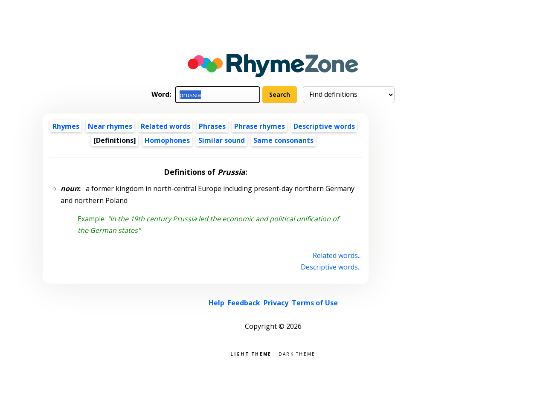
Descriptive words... (331, 267)
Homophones (167, 140)
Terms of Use (315, 302)
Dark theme (297, 353)
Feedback (244, 302)
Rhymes (65, 126)
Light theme (250, 353)
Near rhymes (110, 126)
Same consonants (283, 140)
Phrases (212, 126)
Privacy (276, 302)
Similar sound (221, 140)
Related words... (337, 255)
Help (216, 302)
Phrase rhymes (259, 126)
